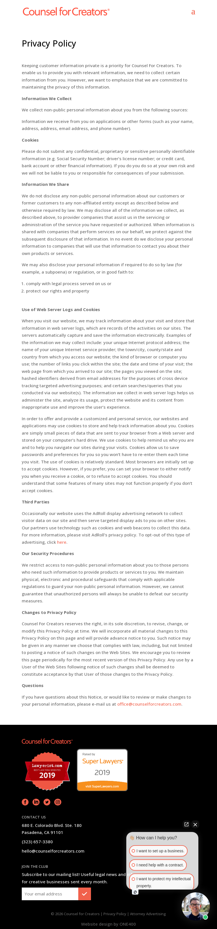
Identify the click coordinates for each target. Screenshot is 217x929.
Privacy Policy (114, 913)
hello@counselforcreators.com (53, 851)
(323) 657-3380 (37, 841)
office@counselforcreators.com (149, 704)
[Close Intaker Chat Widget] (195, 824)
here (61, 542)
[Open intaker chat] (135, 892)
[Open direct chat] (186, 824)
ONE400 (128, 924)
